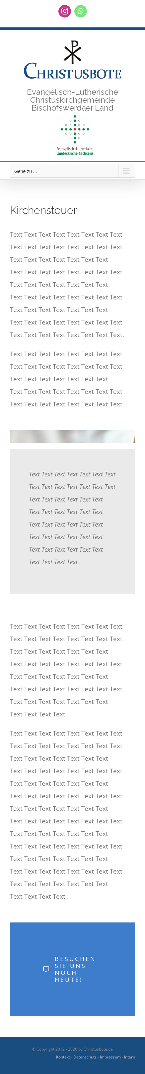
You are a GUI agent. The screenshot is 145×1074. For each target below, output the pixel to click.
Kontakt (63, 1057)
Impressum (110, 1057)
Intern (129, 1057)
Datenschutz (85, 1057)
